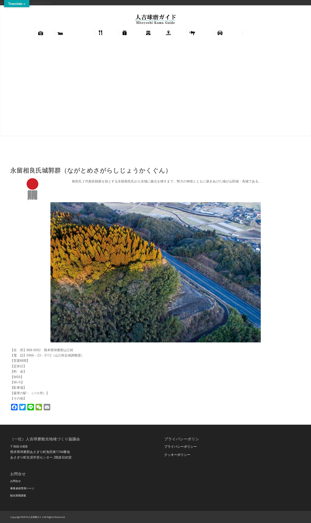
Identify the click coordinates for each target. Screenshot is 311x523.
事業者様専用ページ (22, 488)
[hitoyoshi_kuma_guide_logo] (155, 20)
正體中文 (300, 8)
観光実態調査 (18, 495)
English (287, 8)
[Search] (287, 33)
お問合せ (15, 481)
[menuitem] (287, 8)
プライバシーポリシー (180, 446)
